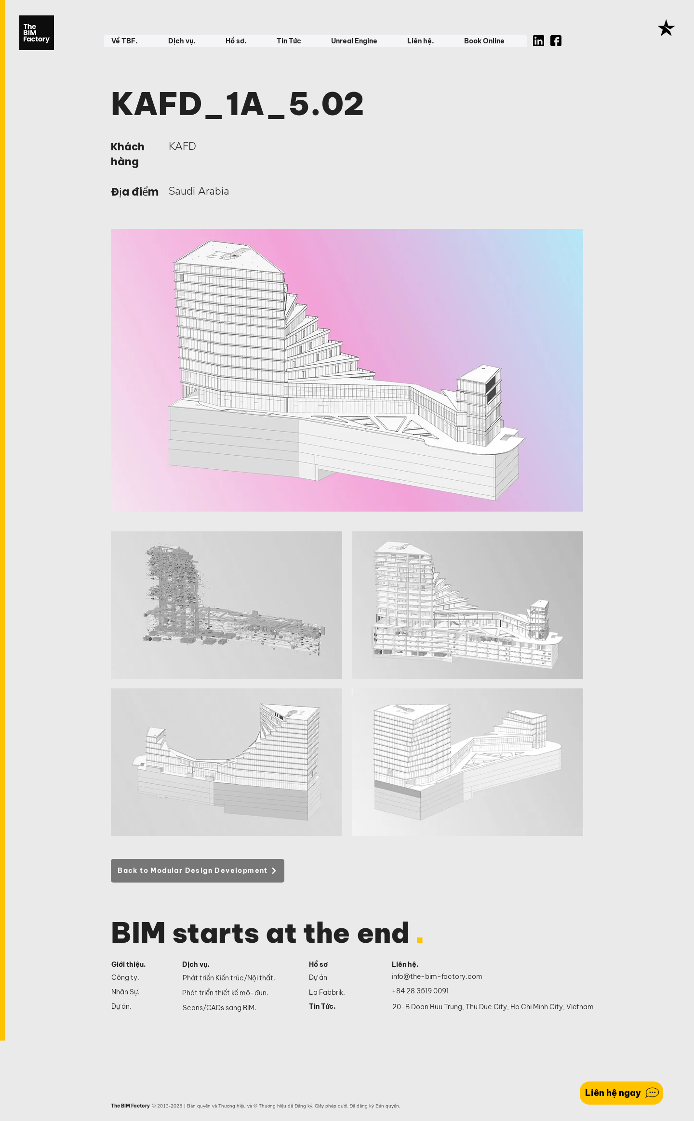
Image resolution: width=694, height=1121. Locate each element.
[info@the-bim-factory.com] (439, 977)
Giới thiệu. (128, 964)
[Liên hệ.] (416, 965)
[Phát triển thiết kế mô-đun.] (238, 993)
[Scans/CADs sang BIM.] (239, 1008)
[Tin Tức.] (340, 1007)
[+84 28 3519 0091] (425, 991)
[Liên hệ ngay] (621, 1093)
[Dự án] (340, 978)
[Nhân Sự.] (138, 992)
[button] (132, 41)
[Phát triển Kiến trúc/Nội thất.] (239, 978)
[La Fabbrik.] (340, 993)
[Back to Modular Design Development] (197, 871)
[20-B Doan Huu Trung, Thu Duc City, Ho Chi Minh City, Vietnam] (493, 1007)
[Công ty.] (138, 978)
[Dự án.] (138, 1007)
